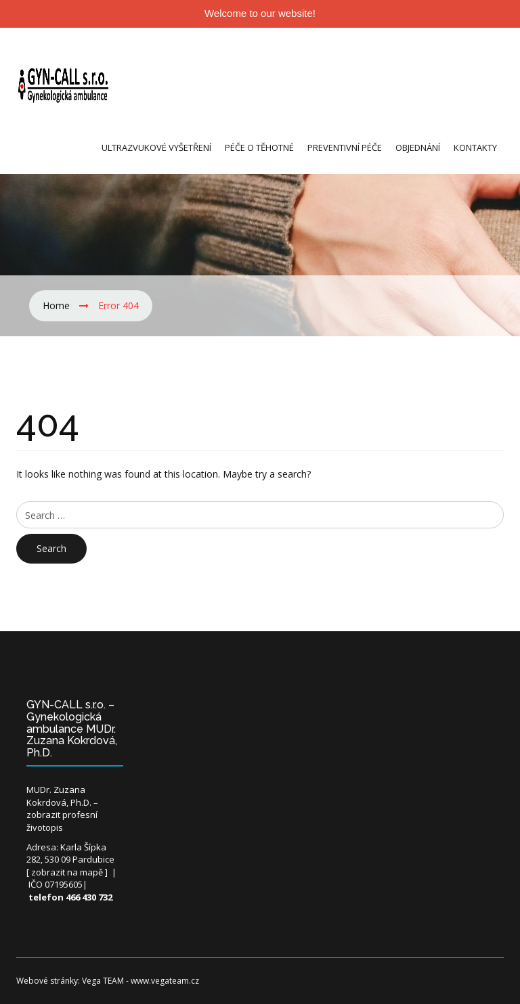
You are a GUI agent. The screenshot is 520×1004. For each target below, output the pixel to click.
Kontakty (475, 147)
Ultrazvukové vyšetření (156, 147)
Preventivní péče (344, 147)
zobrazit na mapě (67, 872)
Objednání (417, 147)
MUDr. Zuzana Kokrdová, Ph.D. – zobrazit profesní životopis (62, 808)
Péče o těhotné (259, 147)
